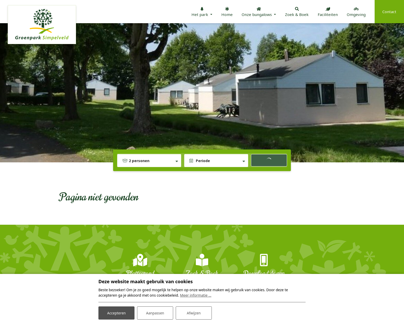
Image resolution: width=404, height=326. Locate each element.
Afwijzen (194, 312)
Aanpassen (155, 312)
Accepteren (116, 312)
